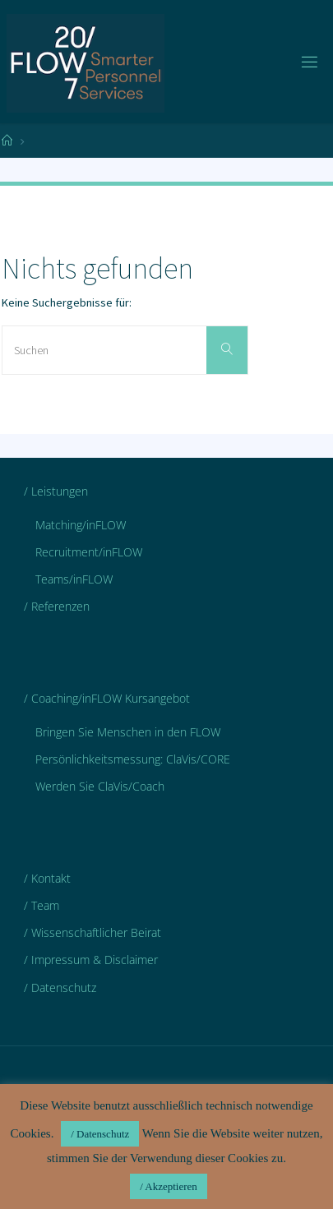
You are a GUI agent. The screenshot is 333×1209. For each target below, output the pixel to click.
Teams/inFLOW (74, 579)
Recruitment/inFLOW (88, 552)
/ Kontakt (47, 878)
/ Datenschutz (60, 987)
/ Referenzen (57, 606)
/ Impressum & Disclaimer (91, 959)
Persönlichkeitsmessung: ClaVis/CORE (132, 759)
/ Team (41, 905)
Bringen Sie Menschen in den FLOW (127, 732)
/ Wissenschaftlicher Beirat (92, 932)
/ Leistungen (56, 491)
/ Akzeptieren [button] (168, 1186)
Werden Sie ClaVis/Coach (99, 786)
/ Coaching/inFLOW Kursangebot (107, 698)
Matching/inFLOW (80, 525)
